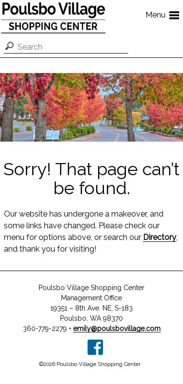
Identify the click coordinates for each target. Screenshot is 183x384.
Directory (159, 237)
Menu (164, 14)
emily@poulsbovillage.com (117, 328)
